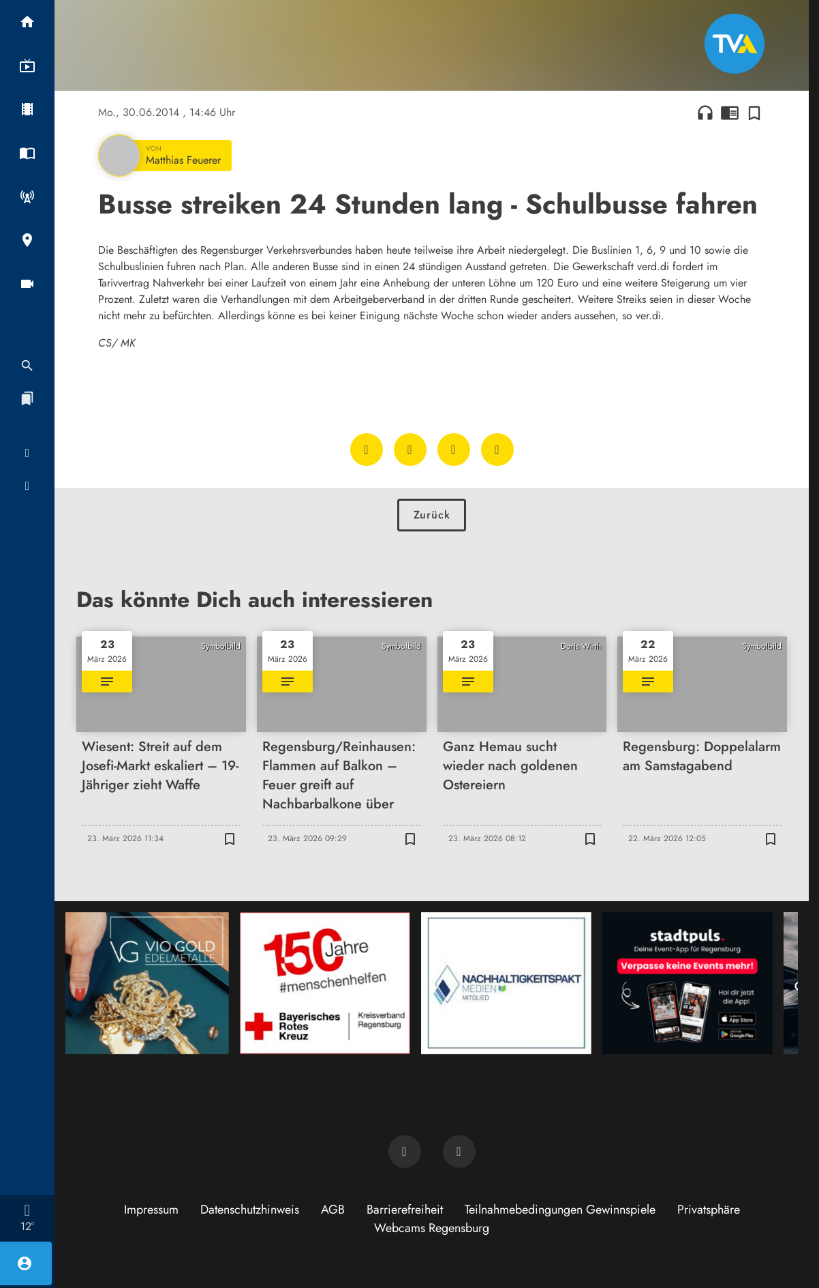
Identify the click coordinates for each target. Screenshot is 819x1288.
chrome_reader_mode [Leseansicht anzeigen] (729, 112)
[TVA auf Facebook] (404, 1151)
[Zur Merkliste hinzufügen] (754, 112)
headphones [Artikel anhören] (705, 112)
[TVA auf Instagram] (459, 1151)
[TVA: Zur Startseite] (734, 44)
